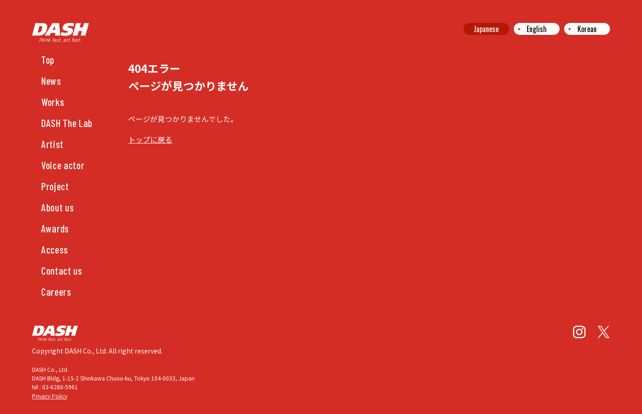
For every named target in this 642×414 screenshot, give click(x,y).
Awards (55, 228)
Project (55, 186)
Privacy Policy (49, 396)
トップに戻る (150, 139)
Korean (587, 28)
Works (52, 102)
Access (54, 249)
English (537, 28)
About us (57, 207)
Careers (56, 292)
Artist (52, 144)
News (51, 81)
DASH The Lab (66, 123)
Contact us (61, 270)
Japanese (486, 28)
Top (47, 60)
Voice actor (62, 165)
